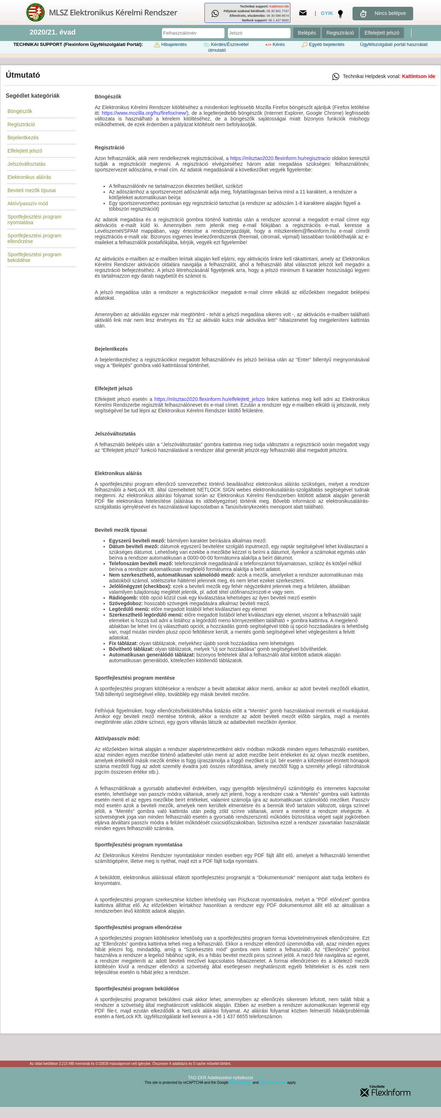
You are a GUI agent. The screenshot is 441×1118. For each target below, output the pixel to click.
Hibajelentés (170, 44)
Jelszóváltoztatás (26, 164)
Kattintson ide (279, 6)
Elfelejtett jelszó (382, 33)
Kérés (274, 44)
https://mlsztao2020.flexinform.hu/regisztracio (280, 158)
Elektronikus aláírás (29, 177)
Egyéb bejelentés (322, 44)
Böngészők (19, 111)
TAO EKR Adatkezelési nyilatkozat (220, 1077)
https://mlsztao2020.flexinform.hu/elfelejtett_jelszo (209, 399)
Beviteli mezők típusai (31, 190)
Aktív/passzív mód (27, 203)
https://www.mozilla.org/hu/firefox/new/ (144, 113)
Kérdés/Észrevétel (225, 44)
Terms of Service (273, 1082)
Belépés (307, 33)
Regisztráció (340, 33)
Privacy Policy (240, 1082)
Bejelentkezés (23, 137)
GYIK (327, 13)
